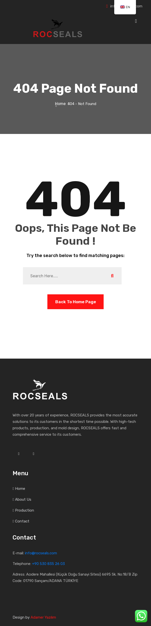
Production (24, 510)
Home (61, 103)
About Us (23, 499)
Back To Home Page (75, 301)
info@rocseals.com (41, 553)
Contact (22, 521)
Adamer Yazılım (43, 617)
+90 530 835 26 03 (48, 563)
